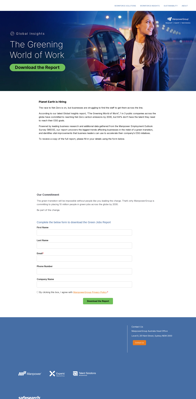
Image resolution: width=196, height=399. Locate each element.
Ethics (56, 393)
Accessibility (108, 393)
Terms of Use (92, 393)
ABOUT (185, 6)
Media (66, 393)
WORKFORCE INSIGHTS (150, 6)
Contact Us (137, 326)
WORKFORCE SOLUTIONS (125, 6)
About (45, 393)
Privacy (78, 393)
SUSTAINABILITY (171, 6)
